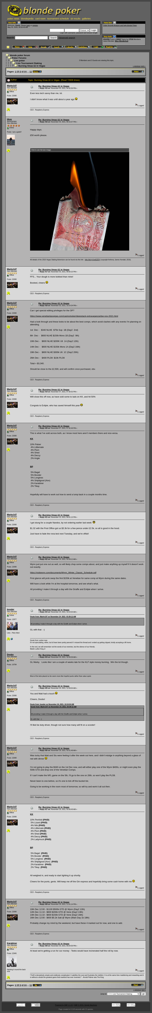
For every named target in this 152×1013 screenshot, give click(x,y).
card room (40, 18)
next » (143, 66)
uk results (75, 18)
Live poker (19, 60)
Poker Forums (19, 58)
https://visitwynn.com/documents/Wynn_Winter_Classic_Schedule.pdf (63, 572)
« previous (136, 66)
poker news (13, 18)
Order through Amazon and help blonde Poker (120, 25)
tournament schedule (58, 18)
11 (31, 71)
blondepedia (27, 18)
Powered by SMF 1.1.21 (64, 1005)
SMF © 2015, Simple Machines (85, 1005)
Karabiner (12, 943)
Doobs (10, 654)
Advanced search (66, 37)
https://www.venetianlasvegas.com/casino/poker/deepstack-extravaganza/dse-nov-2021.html (74, 316)
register (35, 25)
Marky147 (12, 85)
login (28, 25)
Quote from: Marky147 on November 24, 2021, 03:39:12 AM (53, 617)
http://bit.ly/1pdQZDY (92, 260)
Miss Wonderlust (121, 41)
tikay (9, 119)
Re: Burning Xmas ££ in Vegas (53, 86)
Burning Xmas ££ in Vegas (31, 66)
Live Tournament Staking (29, 63)
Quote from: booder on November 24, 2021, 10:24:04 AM (52, 704)
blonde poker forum (20, 55)
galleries (86, 18)
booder (10, 609)
